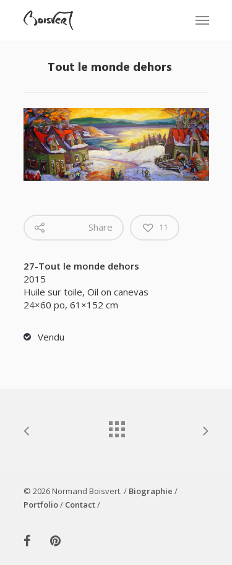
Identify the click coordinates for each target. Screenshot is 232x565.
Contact (80, 504)
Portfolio (41, 504)
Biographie (151, 491)
